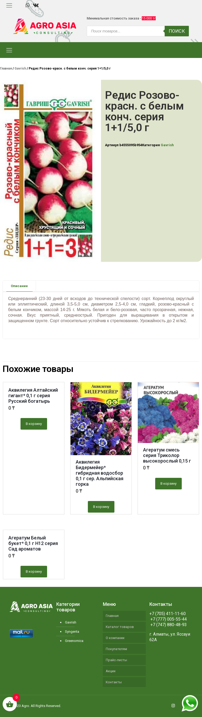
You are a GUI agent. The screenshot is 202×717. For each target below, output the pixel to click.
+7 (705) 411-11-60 (167, 613)
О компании (115, 638)
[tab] (19, 286)
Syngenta (72, 631)
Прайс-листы (116, 660)
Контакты (114, 682)
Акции (110, 671)
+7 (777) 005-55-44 (168, 619)
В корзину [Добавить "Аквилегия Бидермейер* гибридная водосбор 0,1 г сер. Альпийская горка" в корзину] (101, 507)
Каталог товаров (120, 627)
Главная (6, 68)
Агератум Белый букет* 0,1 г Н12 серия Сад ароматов (33, 543)
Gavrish (20, 68)
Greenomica (74, 641)
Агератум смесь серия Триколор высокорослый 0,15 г (167, 455)
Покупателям (116, 649)
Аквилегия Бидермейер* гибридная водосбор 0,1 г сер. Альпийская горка (99, 473)
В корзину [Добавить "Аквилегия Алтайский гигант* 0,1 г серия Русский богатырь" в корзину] (34, 424)
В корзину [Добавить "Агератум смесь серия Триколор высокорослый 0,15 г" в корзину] (168, 483)
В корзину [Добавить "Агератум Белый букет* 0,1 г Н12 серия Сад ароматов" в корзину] (34, 571)
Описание (19, 286)
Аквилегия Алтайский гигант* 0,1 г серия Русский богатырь (33, 395)
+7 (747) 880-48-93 (168, 624)
